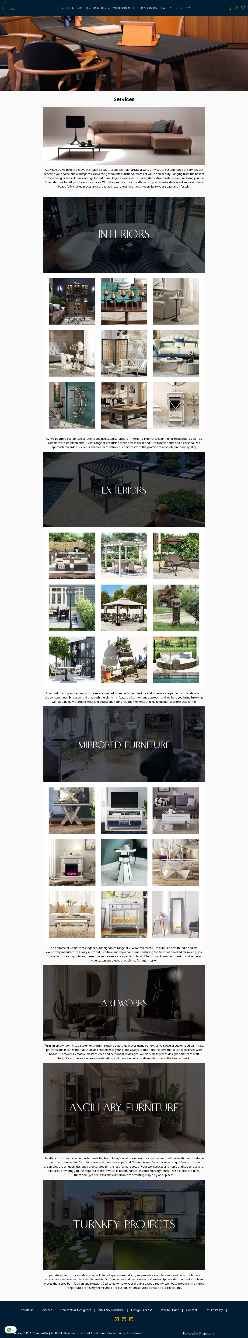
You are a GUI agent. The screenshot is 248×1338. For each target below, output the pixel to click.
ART (60, 7)
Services (46, 1310)
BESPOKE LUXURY (148, 7)
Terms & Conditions (92, 1333)
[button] (236, 8)
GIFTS (179, 7)
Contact (191, 1310)
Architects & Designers (75, 1310)
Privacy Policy (116, 1333)
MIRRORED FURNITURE (124, 7)
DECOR (70, 7)
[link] (229, 8)
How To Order (169, 1310)
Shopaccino (206, 1333)
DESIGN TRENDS (101, 7)
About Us (27, 1310)
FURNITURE (83, 7)
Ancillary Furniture (111, 1310)
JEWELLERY (166, 7)
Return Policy (214, 1310)
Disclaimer (134, 1333)
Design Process (141, 1310)
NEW (188, 7)
